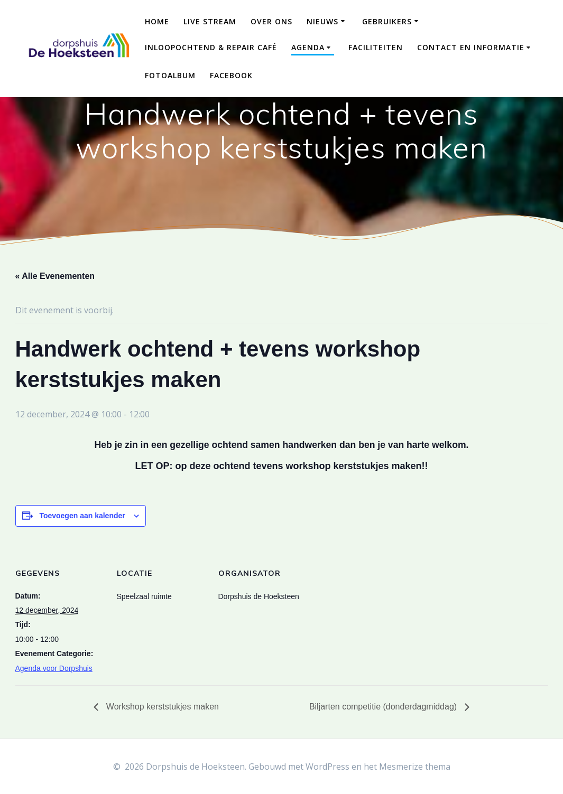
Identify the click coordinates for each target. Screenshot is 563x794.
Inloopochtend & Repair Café (211, 47)
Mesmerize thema (414, 766)
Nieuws (322, 21)
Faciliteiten (375, 47)
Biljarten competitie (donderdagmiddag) (384, 706)
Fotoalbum (170, 75)
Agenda (308, 47)
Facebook (231, 75)
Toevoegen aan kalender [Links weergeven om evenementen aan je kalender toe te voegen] (82, 515)
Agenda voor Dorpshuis (54, 668)
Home (157, 21)
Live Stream (209, 21)
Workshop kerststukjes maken (161, 706)
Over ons (271, 21)
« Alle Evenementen (55, 276)
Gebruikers (387, 21)
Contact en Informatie (470, 47)
